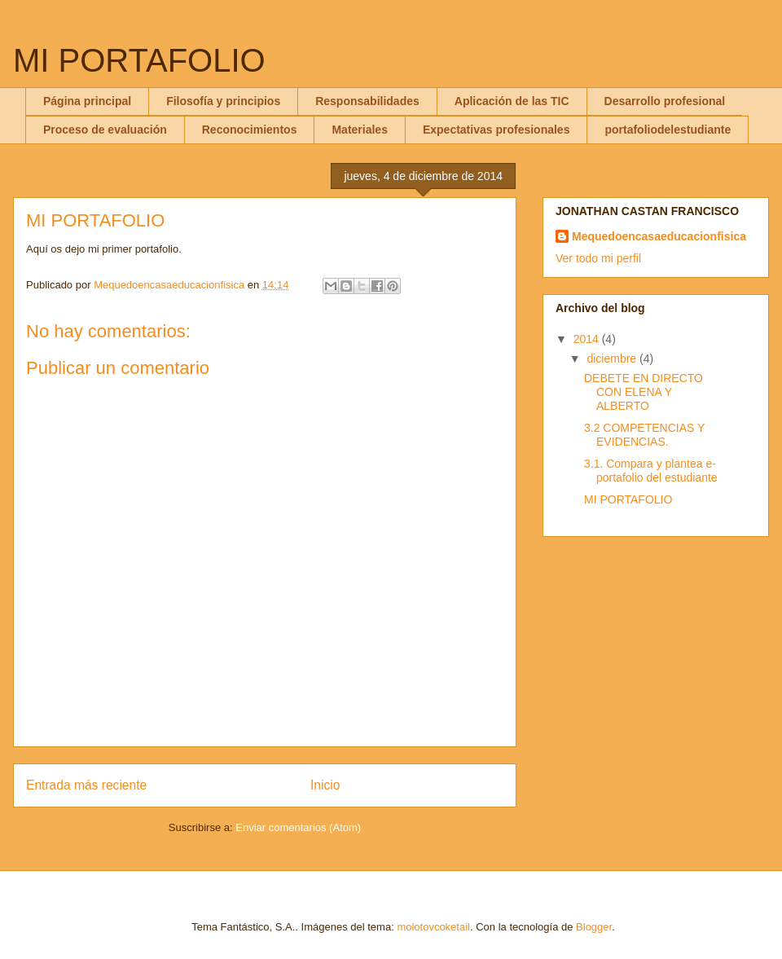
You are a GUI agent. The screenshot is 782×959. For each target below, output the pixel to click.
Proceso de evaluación (105, 129)
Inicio (325, 785)
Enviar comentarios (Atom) (298, 827)
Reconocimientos (249, 129)
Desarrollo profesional (665, 101)
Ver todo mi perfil (598, 258)
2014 (587, 338)
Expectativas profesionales (496, 129)
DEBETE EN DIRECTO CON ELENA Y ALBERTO (643, 392)
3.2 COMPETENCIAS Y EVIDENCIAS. (644, 434)
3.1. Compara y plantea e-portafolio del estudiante (651, 470)
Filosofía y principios (223, 101)
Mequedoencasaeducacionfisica (659, 236)
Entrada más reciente (86, 785)
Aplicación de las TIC (512, 101)
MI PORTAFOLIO (139, 60)
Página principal (87, 101)
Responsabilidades (367, 101)
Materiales (359, 129)
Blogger (594, 927)
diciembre (612, 358)
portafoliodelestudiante (667, 129)
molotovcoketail (433, 927)
